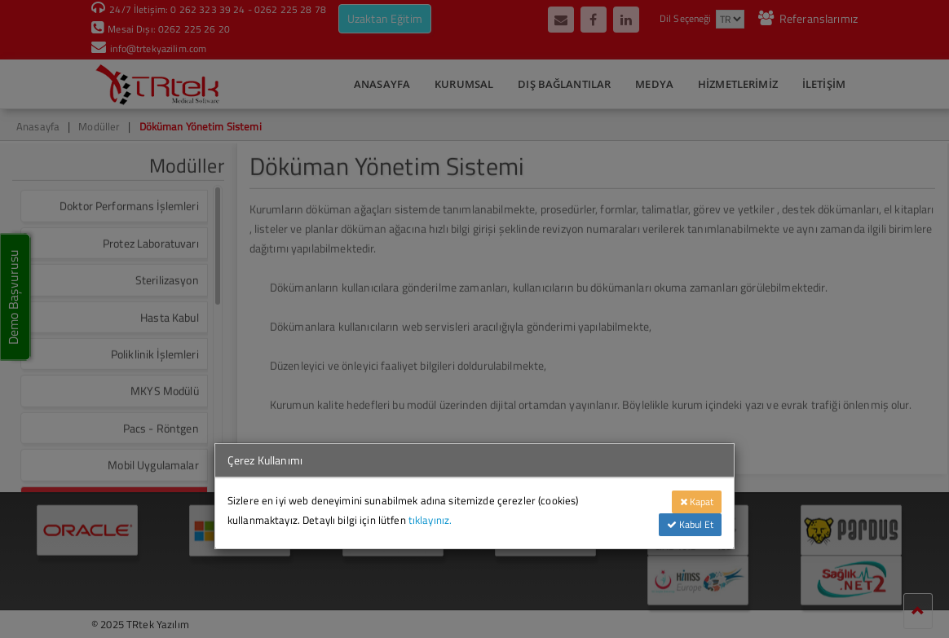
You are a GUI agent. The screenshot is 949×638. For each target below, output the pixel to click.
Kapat (696, 501)
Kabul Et (690, 524)
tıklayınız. (430, 520)
